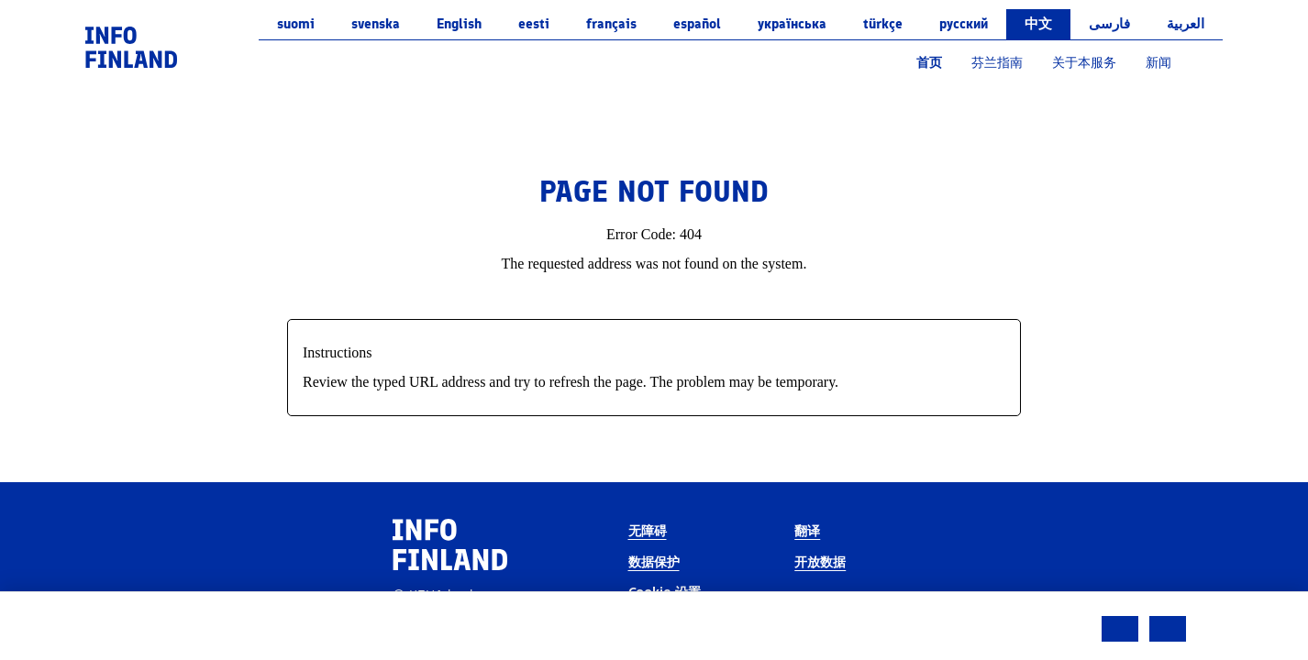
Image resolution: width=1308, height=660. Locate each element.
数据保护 (654, 562)
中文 (1038, 24)
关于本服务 (1084, 63)
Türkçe (883, 24)
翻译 (807, 531)
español (697, 24)
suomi (296, 24)
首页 (929, 63)
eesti (533, 24)
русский (963, 24)
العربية (1185, 24)
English (459, 24)
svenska (375, 24)
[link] (131, 46)
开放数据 (820, 562)
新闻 (1158, 63)
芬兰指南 (997, 63)
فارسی (1109, 24)
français (611, 24)
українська (792, 24)
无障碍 (647, 531)
